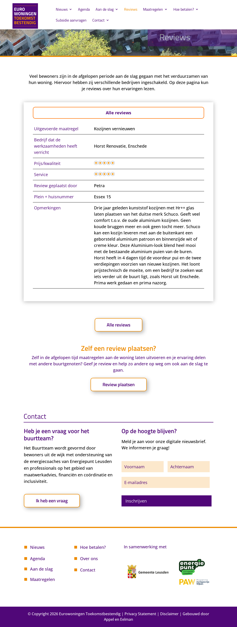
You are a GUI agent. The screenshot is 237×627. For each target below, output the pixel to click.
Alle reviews (118, 112)
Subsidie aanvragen (71, 21)
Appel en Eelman (118, 619)
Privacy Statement (140, 613)
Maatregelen (153, 10)
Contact (98, 21)
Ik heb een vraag (52, 500)
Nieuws (62, 10)
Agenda (84, 10)
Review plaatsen (119, 384)
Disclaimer (169, 613)
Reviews (130, 10)
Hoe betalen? (183, 10)
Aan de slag (105, 10)
